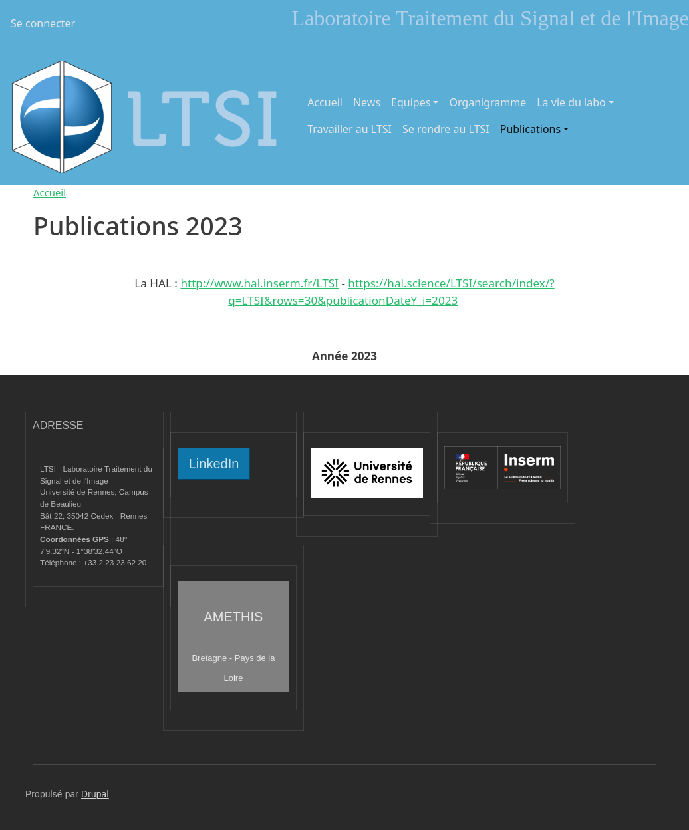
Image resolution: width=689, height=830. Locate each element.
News (366, 102)
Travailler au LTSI (349, 129)
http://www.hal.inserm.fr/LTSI (259, 283)
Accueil (325, 102)
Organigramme (487, 102)
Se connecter (43, 23)
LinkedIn (214, 463)
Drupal (95, 794)
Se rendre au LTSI (445, 129)
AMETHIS (233, 646)
